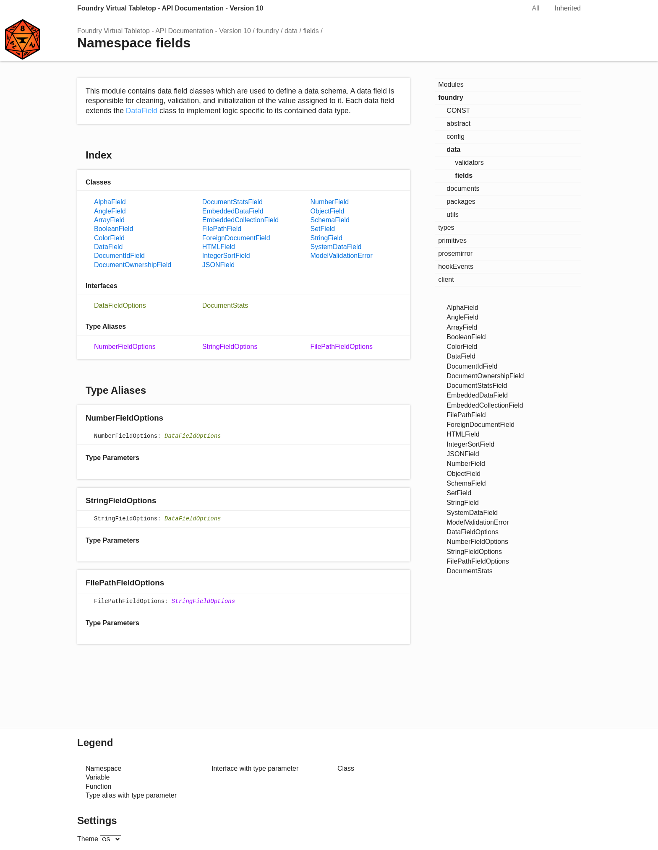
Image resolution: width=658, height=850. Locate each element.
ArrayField (109, 220)
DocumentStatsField (232, 201)
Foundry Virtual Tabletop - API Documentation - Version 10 (170, 8)
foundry (267, 30)
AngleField (110, 211)
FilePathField (221, 228)
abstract (458, 123)
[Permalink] (171, 418)
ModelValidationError (342, 255)
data (291, 30)
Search (510, 8)
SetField (323, 228)
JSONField (218, 264)
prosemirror (455, 253)
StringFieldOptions (230, 346)
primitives (452, 240)
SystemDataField (336, 246)
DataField (141, 111)
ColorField (109, 238)
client (446, 279)
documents (462, 188)
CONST (458, 110)
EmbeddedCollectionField (240, 220)
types (446, 227)
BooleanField (113, 228)
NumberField (330, 201)
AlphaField (110, 201)
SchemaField (330, 220)
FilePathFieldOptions (342, 346)
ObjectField (328, 211)
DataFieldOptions (120, 305)
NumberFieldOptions (125, 346)
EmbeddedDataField (233, 211)
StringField (326, 238)
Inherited (568, 8)
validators (469, 162)
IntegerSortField (226, 255)
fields (311, 30)
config (455, 136)
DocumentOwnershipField (132, 264)
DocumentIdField (119, 255)
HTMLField (218, 246)
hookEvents (455, 266)
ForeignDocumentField (236, 238)
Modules (450, 84)
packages (460, 201)
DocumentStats (225, 305)
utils (452, 214)
